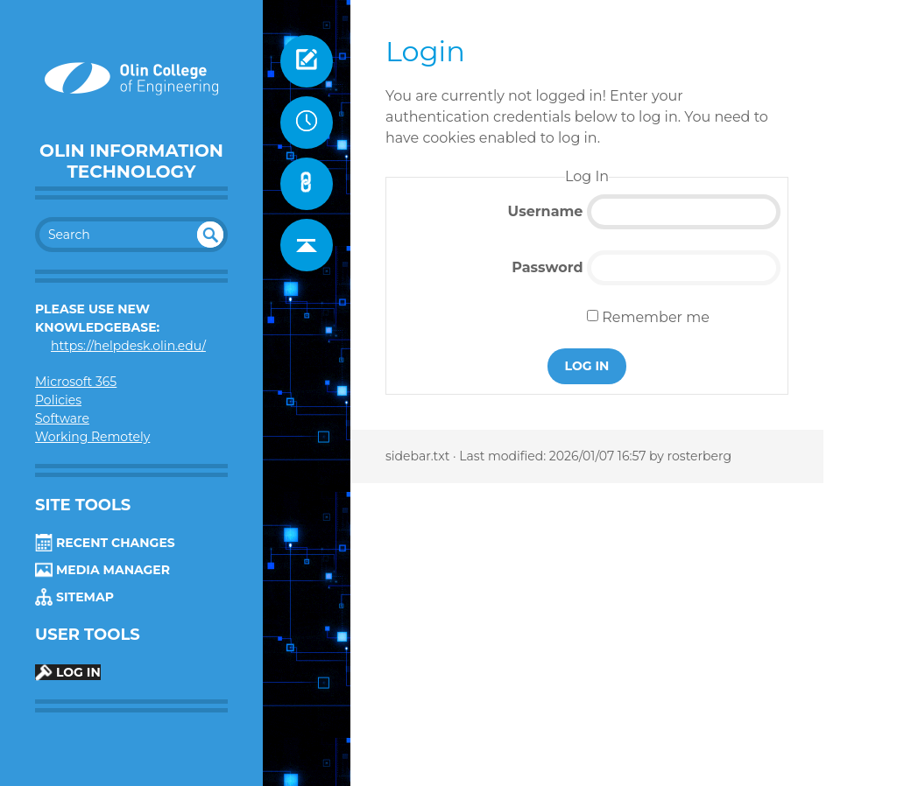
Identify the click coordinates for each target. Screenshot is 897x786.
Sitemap (74, 597)
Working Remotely (92, 437)
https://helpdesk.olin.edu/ (128, 346)
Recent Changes (105, 543)
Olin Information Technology (131, 161)
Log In (68, 672)
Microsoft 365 (76, 381)
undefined (210, 234)
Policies (58, 400)
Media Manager (102, 570)
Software (62, 418)
